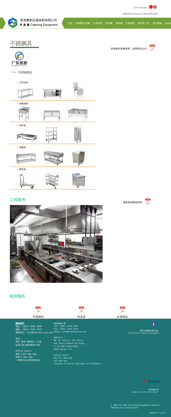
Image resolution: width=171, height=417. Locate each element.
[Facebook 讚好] (134, 324)
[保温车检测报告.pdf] (81, 310)
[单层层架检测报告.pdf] (38, 310)
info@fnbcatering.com (40, 332)
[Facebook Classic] (153, 324)
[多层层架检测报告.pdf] (122, 310)
